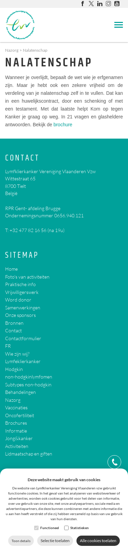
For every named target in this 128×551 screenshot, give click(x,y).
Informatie (16, 431)
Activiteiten (16, 446)
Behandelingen (20, 392)
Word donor (18, 300)
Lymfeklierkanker (23, 361)
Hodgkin (14, 369)
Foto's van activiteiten (27, 277)
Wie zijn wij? (17, 354)
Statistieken (79, 528)
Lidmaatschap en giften (28, 454)
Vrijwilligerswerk (22, 292)
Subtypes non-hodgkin (28, 384)
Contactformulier (23, 338)
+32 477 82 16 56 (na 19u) (37, 230)
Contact (22, 158)
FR (8, 346)
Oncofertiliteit (19, 415)
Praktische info (20, 284)
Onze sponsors (20, 315)
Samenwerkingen (22, 307)
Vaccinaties (16, 407)
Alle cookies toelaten (98, 540)
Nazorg (11, 50)
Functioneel (49, 528)
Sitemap (22, 255)
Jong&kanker (19, 438)
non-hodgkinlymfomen (28, 377)
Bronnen (14, 323)
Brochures (16, 423)
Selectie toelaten (55, 540)
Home (11, 269)
